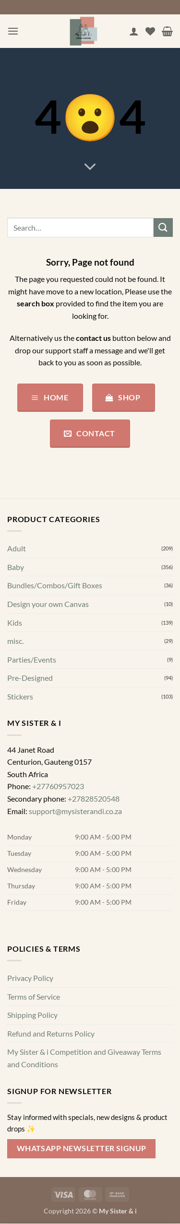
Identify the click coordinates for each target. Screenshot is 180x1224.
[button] (13, 31)
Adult (16, 548)
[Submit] (163, 227)
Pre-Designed (30, 678)
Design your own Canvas (48, 603)
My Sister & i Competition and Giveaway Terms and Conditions (84, 1058)
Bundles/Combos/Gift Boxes (54, 585)
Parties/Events (31, 659)
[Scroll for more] (90, 167)
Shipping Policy (32, 1014)
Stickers (20, 696)
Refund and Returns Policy (51, 1033)
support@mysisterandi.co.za (75, 811)
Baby (15, 566)
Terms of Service (33, 996)
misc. (15, 640)
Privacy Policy (30, 977)
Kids (14, 622)
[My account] (134, 31)
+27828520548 (94, 798)
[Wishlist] (150, 31)
